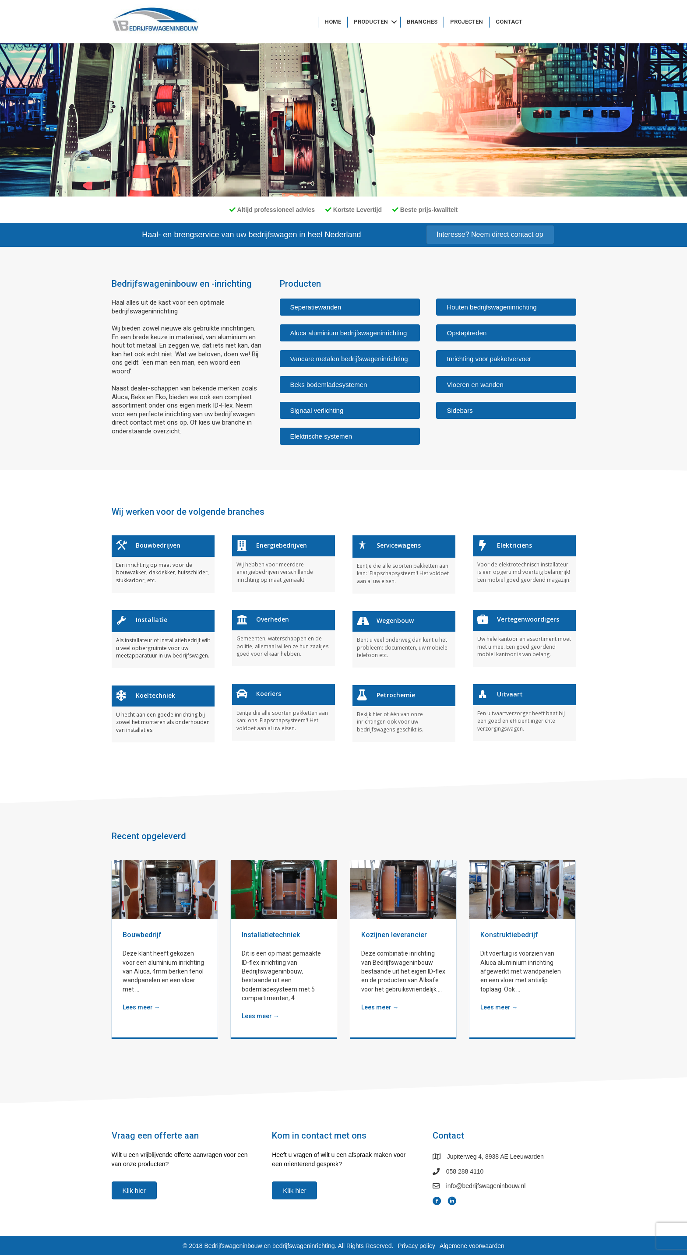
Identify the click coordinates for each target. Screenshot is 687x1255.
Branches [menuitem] (422, 21)
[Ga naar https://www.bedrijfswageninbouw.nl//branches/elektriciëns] (524, 563)
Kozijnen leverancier (394, 935)
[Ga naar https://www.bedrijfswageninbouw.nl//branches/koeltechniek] (163, 714)
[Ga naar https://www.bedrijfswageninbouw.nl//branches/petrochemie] (403, 713)
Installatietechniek (271, 935)
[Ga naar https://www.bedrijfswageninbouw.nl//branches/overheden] (283, 638)
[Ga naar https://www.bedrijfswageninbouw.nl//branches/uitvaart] (524, 712)
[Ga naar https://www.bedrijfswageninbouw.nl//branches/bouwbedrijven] (163, 563)
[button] (394, 22)
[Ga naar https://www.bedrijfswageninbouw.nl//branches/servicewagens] (403, 564)
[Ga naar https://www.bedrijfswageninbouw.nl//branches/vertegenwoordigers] (524, 638)
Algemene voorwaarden (472, 1245)
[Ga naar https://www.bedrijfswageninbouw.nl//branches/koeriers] (283, 712)
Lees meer (141, 1007)
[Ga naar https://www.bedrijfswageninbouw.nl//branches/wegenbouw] (403, 639)
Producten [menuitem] (371, 21)
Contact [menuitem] (509, 21)
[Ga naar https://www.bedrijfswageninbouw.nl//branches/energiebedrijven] (283, 563)
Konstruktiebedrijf (509, 935)
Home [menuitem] (332, 21)
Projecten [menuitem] (466, 21)
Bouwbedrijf (142, 935)
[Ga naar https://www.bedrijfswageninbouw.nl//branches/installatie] (163, 639)
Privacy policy (416, 1245)
